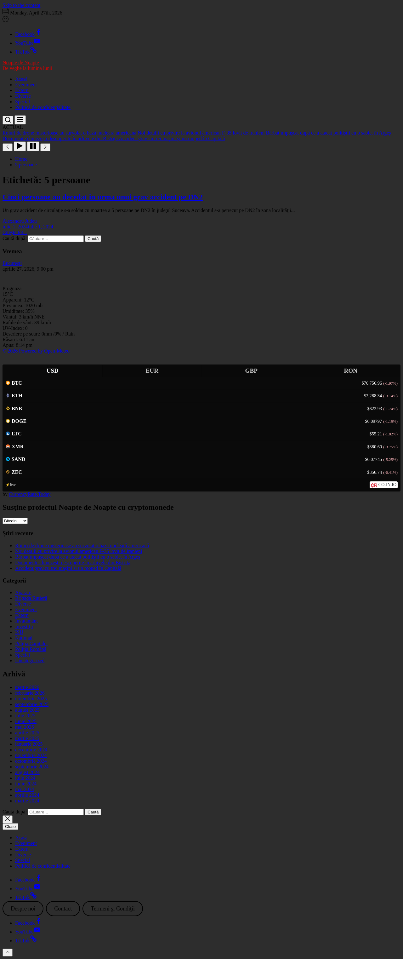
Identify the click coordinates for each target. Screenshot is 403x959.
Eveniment (26, 84)
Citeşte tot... (15, 232)
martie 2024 (27, 800)
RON (350, 370)
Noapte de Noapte (21, 62)
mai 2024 (24, 789)
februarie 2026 (30, 693)
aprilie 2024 (27, 795)
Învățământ (26, 620)
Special (22, 101)
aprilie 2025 (27, 732)
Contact (63, 908)
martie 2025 (27, 738)
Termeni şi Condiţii (113, 908)
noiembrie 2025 (31, 698)
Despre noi (23, 908)
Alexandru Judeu (20, 221)
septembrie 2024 (31, 766)
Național (23, 637)
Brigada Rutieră (31, 598)
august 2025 (27, 710)
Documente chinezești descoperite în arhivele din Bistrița (72, 562)
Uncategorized (29, 660)
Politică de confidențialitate (43, 107)
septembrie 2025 (31, 704)
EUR (151, 370)
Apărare (23, 592)
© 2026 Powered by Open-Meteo (36, 350)
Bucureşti (12, 263)
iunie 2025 (26, 721)
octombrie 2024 (31, 761)
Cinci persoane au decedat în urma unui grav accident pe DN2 (103, 197)
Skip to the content (21, 5)
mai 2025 (24, 727)
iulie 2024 (25, 778)
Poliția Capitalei (31, 643)
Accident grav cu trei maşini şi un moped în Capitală (68, 568)
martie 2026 (27, 687)
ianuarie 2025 (29, 744)
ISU (19, 632)
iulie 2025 (25, 715)
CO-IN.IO (387, 484)
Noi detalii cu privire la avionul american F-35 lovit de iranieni (78, 551)
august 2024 (27, 772)
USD (53, 370)
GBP (251, 370)
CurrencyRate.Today (30, 494)
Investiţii (24, 626)
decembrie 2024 (31, 749)
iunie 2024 (26, 783)
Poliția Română (30, 649)
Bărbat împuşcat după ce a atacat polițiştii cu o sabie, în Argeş (77, 557)
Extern (22, 90)
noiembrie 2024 (31, 755)
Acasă (21, 79)
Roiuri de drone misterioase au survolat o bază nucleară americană (82, 545)
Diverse (23, 96)
